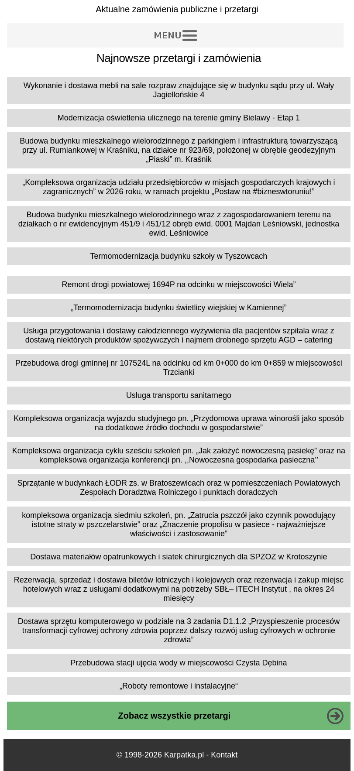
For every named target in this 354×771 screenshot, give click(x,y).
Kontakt (224, 754)
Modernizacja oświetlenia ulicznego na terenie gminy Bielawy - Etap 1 (179, 117)
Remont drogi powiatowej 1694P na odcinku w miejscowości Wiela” (179, 284)
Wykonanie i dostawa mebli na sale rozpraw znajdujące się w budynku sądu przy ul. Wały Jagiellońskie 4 (179, 90)
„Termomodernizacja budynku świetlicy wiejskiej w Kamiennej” (178, 307)
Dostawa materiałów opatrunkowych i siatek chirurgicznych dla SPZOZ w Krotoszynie (178, 556)
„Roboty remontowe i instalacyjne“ (179, 686)
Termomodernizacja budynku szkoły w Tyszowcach (179, 256)
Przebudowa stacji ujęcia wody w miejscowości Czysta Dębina (178, 662)
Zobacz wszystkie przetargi (174, 715)
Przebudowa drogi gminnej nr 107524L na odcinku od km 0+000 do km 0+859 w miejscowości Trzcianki (178, 368)
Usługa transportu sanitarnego (178, 395)
